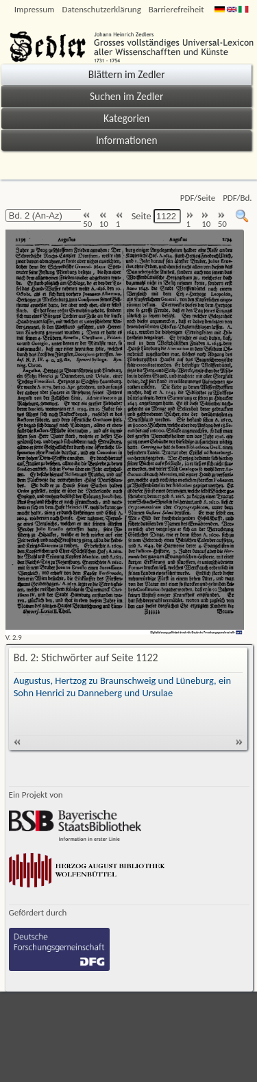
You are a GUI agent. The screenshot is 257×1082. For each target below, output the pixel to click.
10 (103, 220)
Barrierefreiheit (176, 9)
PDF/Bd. (237, 198)
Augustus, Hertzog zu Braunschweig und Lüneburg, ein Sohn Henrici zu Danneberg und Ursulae (122, 686)
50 (87, 220)
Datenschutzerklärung (101, 9)
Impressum (34, 9)
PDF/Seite (197, 198)
